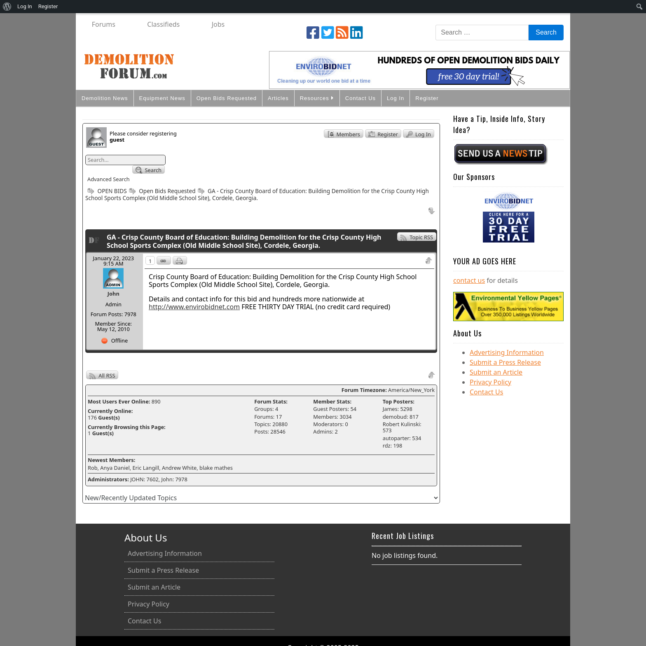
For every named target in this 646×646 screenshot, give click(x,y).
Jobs (218, 24)
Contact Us (360, 98)
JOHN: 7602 (144, 479)
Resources (317, 98)
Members (343, 134)
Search (149, 170)
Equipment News (162, 98)
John (113, 293)
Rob (93, 467)
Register (426, 98)
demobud (395, 416)
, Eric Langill (144, 467)
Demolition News (105, 98)
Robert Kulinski (401, 424)
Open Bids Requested (227, 98)
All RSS (102, 375)
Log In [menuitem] (24, 6)
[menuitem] (7, 6)
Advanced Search (108, 179)
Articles (278, 98)
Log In (395, 98)
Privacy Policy (490, 382)
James (390, 409)
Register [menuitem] (48, 6)
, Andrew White (178, 467)
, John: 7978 (173, 479)
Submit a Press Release (505, 362)
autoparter (396, 438)
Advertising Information (507, 352)
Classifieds (163, 24)
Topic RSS (416, 237)
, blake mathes (215, 467)
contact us (469, 280)
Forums (103, 24)
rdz (387, 445)
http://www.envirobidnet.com (194, 306)
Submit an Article (496, 372)
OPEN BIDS (106, 191)
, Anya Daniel (114, 467)
